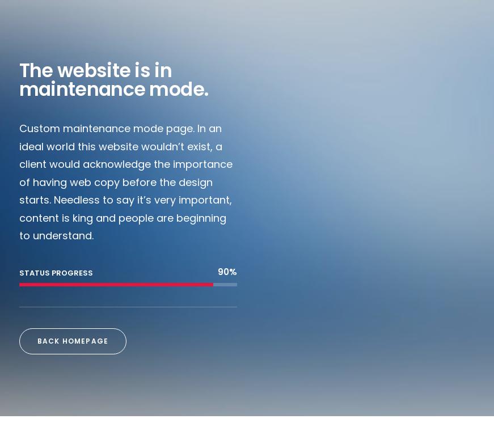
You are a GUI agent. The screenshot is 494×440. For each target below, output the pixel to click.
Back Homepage (73, 341)
